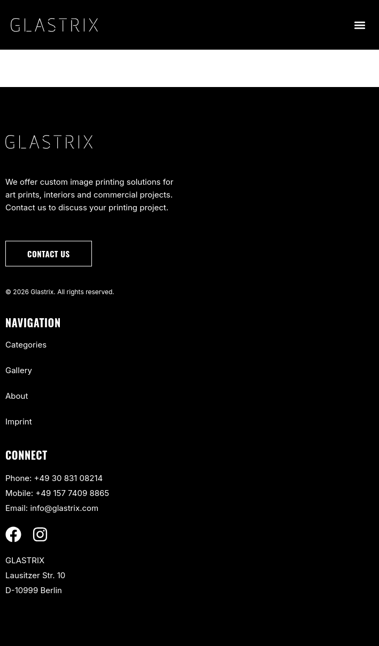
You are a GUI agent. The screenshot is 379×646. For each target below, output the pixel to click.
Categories (26, 345)
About (16, 396)
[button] (359, 25)
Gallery (18, 370)
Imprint (18, 421)
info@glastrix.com (64, 508)
